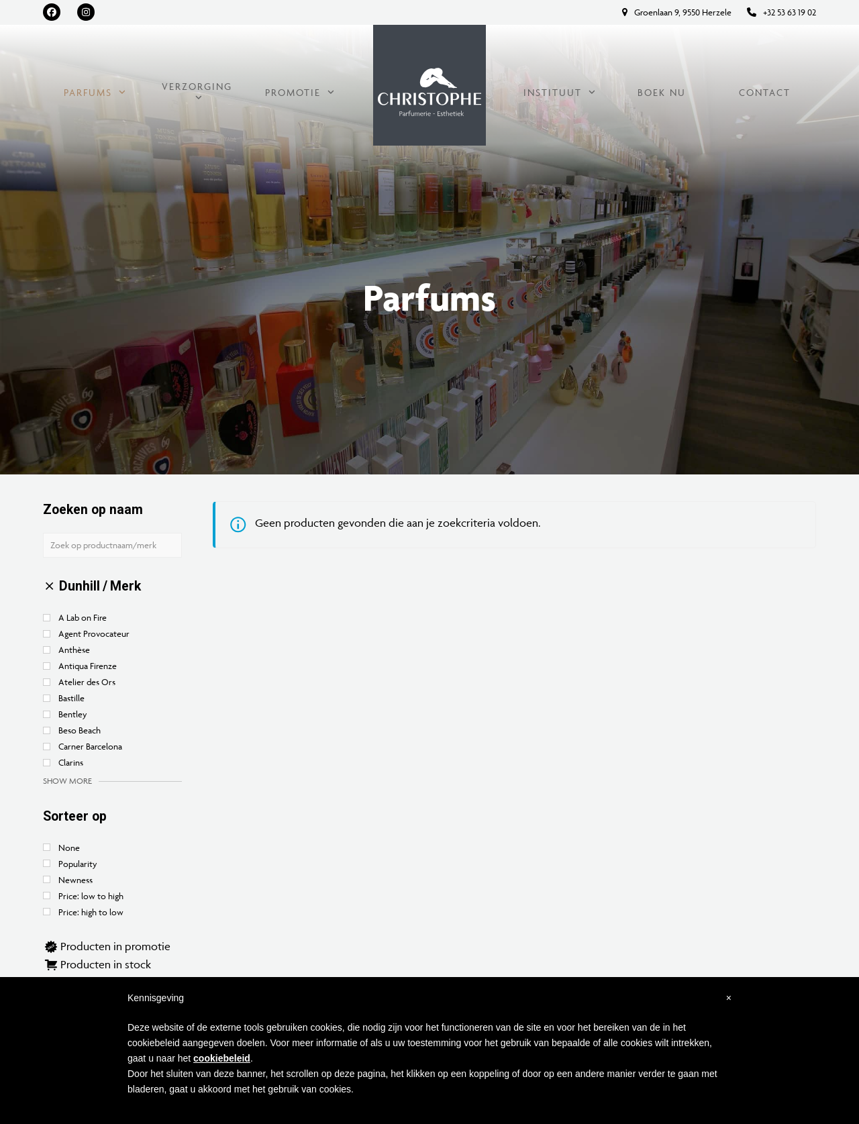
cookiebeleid (221, 1058)
